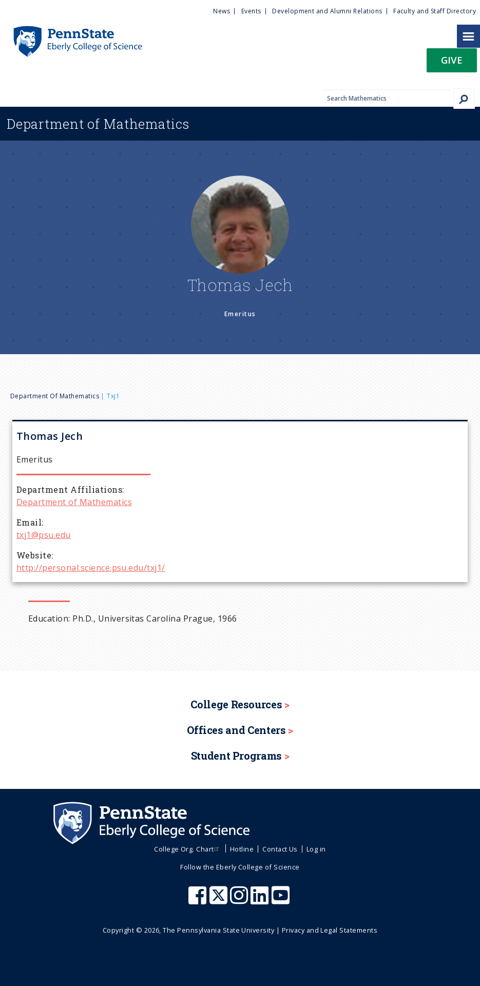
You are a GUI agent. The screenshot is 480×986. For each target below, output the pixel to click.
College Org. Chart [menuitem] (187, 849)
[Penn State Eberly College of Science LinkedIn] (261, 900)
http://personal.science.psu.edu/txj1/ (90, 567)
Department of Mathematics (54, 396)
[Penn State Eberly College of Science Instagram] (240, 900)
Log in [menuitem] (316, 849)
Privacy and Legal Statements (329, 930)
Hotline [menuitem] (242, 849)
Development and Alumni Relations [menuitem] (327, 11)
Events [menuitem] (251, 11)
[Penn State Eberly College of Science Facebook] (198, 900)
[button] (452, 63)
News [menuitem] (221, 11)
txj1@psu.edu (43, 534)
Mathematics (98, 123)
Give (452, 59)
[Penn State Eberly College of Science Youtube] (282, 900)
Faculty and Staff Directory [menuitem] (434, 11)
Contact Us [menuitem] (280, 849)
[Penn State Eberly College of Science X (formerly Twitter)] (219, 900)
